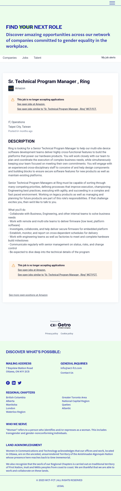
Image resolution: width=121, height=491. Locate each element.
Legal (60, 486)
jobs (25, 57)
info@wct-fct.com (71, 368)
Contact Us (67, 372)
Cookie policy (67, 333)
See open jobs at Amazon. (31, 104)
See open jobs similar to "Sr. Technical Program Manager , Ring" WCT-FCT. (57, 109)
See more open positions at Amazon (28, 295)
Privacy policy (51, 333)
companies (10, 57)
